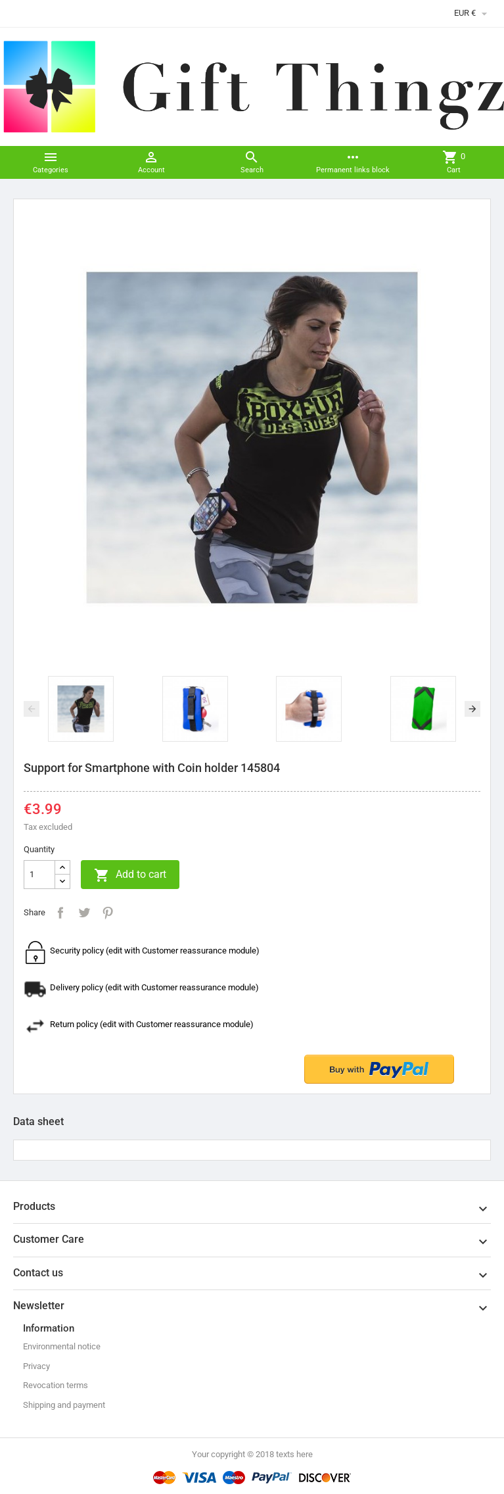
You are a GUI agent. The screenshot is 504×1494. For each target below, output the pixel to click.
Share (60, 913)
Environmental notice (62, 1346)
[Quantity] (39, 874)
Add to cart (130, 875)
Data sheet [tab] (38, 1121)
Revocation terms (55, 1385)
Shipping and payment (64, 1405)
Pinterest (108, 913)
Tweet (84, 913)
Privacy (36, 1366)
